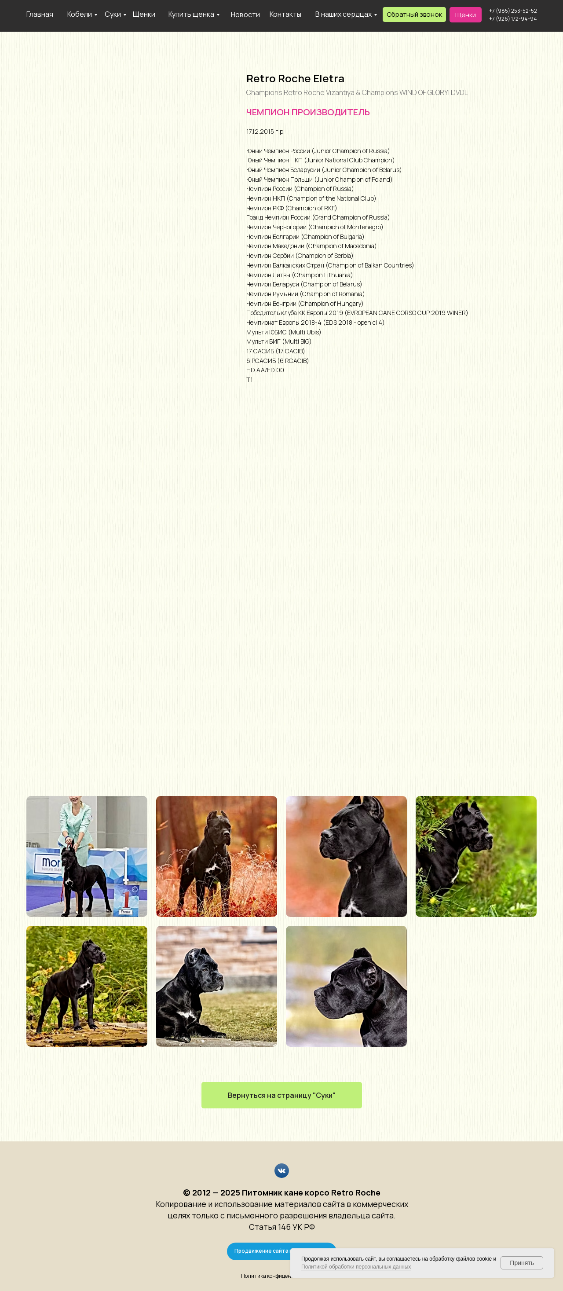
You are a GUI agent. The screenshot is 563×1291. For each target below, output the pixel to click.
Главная (39, 14)
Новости (245, 14)
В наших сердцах (343, 14)
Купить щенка (191, 14)
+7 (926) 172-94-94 (513, 18)
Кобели (79, 14)
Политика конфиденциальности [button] (281, 1276)
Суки (113, 14)
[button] (414, 14)
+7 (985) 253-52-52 (513, 11)
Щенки (144, 14)
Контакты (285, 14)
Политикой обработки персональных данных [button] (356, 1267)
